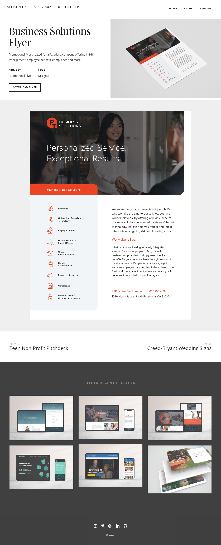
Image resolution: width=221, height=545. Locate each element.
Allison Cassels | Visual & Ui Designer (43, 6)
